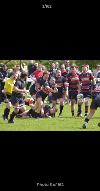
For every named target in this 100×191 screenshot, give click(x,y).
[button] (81, 7)
